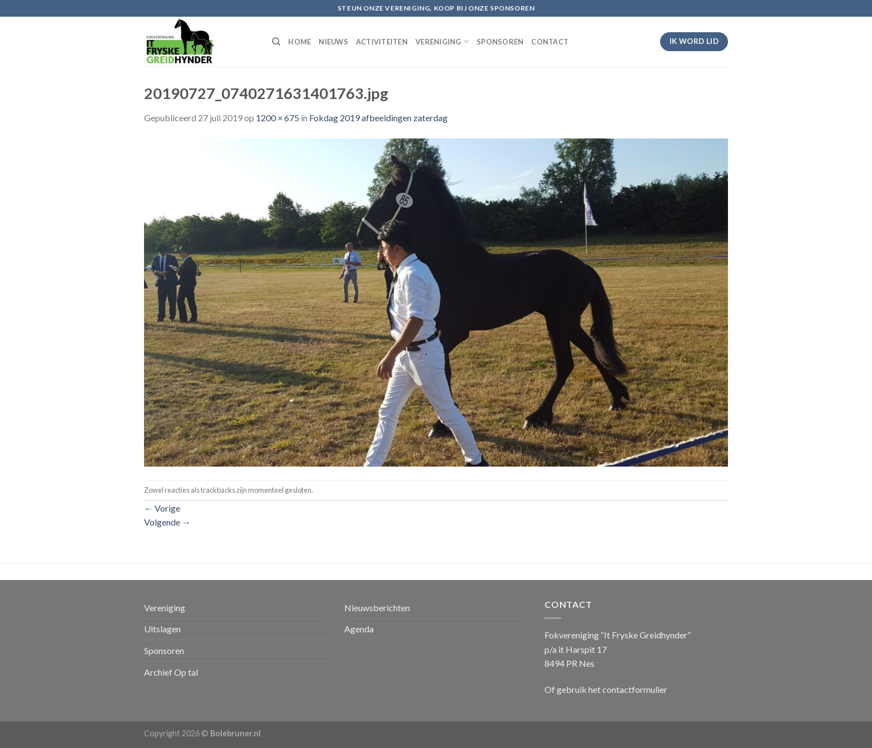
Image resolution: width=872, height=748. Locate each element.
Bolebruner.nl (235, 733)
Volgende (167, 522)
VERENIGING (442, 41)
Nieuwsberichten (377, 607)
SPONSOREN (500, 41)
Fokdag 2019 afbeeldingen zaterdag (378, 117)
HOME (299, 41)
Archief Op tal (171, 672)
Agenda (359, 628)
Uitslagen (162, 628)
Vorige (162, 508)
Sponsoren (164, 650)
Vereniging (164, 607)
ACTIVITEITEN (382, 41)
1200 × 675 (277, 117)
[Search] (276, 41)
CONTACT (549, 41)
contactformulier (634, 689)
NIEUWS (333, 41)
